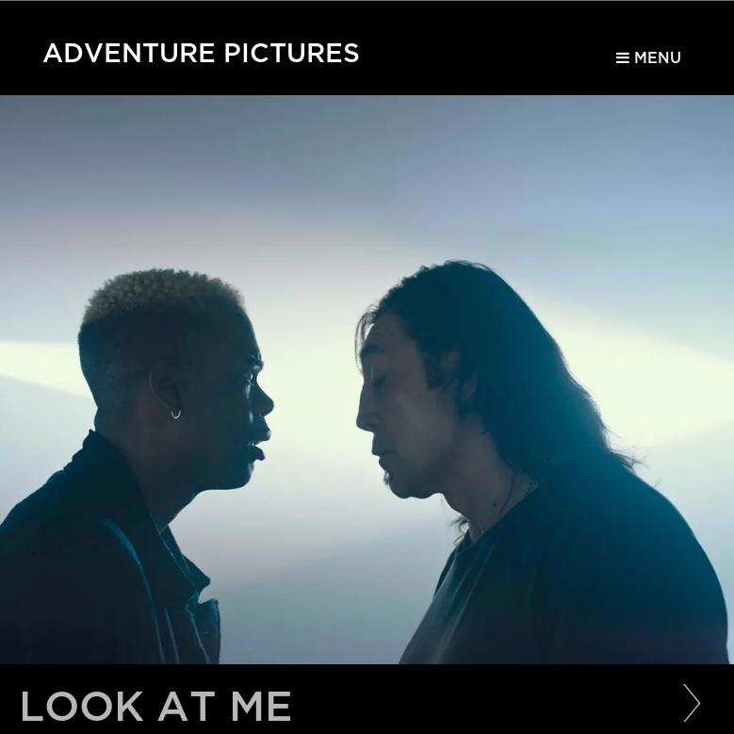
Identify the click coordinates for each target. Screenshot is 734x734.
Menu (648, 58)
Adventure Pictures (201, 49)
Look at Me (155, 707)
